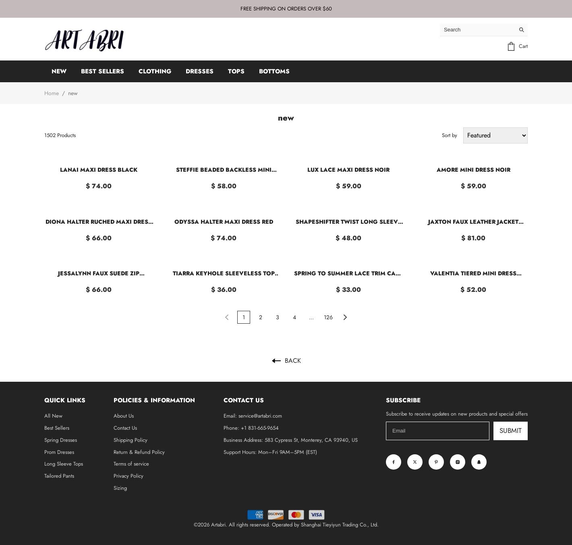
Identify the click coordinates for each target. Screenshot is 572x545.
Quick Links (64, 400)
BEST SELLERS (102, 71)
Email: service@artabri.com (253, 416)
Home (51, 93)
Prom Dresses (59, 452)
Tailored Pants (59, 476)
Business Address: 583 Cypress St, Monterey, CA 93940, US (291, 440)
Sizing (120, 488)
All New (53, 416)
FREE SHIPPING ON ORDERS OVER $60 (286, 8)
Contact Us (125, 428)
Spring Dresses (60, 440)
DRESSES (199, 71)
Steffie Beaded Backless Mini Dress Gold (223, 170)
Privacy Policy (128, 476)
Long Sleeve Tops (63, 464)
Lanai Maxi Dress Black (98, 170)
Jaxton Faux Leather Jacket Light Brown (473, 222)
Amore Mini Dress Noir (473, 170)
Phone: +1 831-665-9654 (251, 428)
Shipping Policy (130, 440)
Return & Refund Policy (139, 452)
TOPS (236, 71)
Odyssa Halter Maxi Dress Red (223, 222)
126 (328, 317)
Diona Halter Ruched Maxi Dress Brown (99, 222)
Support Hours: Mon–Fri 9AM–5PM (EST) (270, 452)
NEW (59, 71)
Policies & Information (154, 400)
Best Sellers (56, 428)
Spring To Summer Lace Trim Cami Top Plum (348, 273)
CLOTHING (155, 71)
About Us (124, 416)
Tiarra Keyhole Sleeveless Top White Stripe (224, 273)
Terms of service (131, 464)
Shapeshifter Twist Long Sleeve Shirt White (349, 222)
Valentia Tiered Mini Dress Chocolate (473, 273)
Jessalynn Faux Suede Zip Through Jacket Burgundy (98, 273)
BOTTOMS (274, 71)
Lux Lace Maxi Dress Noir (348, 170)
